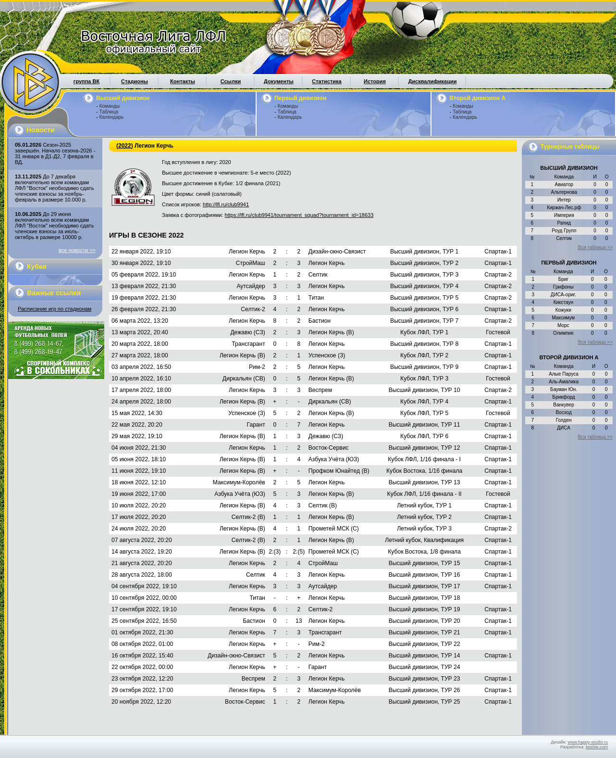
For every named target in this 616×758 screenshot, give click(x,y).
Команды (109, 106)
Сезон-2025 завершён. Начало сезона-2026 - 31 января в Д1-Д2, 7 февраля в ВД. (55, 153)
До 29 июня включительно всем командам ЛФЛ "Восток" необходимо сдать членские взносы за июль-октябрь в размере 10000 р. (54, 225)
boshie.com (597, 747)
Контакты (182, 81)
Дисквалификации (432, 81)
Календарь (111, 117)
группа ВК (86, 81)
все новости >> (77, 250)
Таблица (108, 111)
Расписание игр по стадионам (54, 309)
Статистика (327, 81)
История (375, 81)
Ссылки (231, 81)
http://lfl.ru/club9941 (226, 204)
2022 (124, 145)
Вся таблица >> (595, 247)
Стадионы (134, 81)
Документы (279, 81)
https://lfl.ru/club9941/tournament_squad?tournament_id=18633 (299, 215)
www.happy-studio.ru (587, 742)
